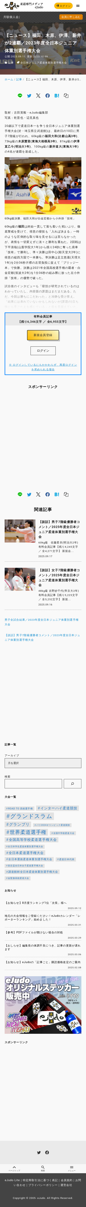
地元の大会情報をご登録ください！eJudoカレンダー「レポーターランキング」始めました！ (43, 917)
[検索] (72, 783)
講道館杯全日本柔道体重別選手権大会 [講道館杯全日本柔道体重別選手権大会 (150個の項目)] (33, 871)
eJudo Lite (12, 1180)
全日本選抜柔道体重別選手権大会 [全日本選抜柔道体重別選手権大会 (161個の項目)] (30, 859)
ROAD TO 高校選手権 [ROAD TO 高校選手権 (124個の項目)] (20, 808)
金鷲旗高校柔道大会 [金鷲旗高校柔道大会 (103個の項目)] (18, 878)
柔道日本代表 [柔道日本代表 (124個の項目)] (66, 859)
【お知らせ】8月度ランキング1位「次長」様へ (36, 903)
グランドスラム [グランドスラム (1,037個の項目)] (31, 816)
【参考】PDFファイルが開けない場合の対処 (34, 932)
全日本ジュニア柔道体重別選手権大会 (43, 62)
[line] (20, 95)
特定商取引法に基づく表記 (40, 1180)
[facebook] (47, 95)
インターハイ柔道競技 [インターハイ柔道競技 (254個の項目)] (58, 808)
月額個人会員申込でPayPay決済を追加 (4, 17)
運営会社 (66, 1185)
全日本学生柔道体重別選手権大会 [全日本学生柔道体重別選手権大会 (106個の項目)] (25, 846)
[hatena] (57, 95)
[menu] (78, 5)
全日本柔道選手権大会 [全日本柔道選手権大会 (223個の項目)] (26, 853)
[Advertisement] (43, 440)
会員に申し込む (71, 16)
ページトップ (14, 1169)
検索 (7, 776)
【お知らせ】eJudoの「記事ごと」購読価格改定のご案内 (43, 962)
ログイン (63, 5)
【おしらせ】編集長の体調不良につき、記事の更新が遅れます (43, 947)
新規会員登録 (43, 335)
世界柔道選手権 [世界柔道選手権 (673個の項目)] (28, 832)
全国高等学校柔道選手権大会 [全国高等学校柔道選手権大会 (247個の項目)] (33, 840)
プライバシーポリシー (43, 1185)
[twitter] (29, 95)
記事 (11, 62)
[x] (38, 95)
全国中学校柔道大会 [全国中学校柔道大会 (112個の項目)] (63, 833)
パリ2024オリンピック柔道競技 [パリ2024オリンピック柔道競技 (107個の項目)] (53, 825)
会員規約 (66, 1180)
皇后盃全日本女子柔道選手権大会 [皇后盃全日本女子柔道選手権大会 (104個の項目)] (25, 865)
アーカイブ (12, 755)
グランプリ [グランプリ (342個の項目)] (19, 824)
